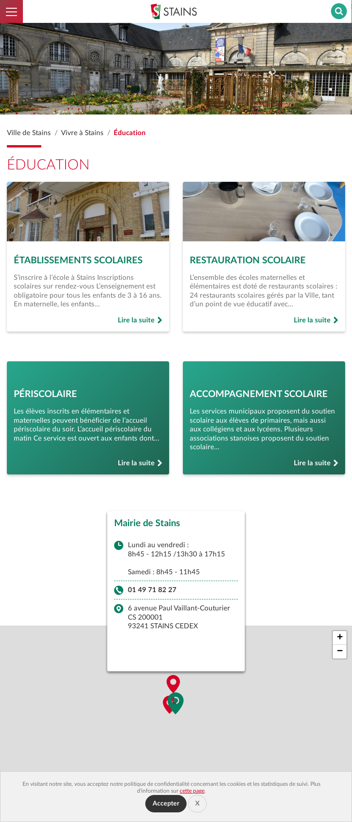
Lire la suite (140, 321)
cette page (192, 791)
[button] (175, 705)
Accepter (166, 803)
